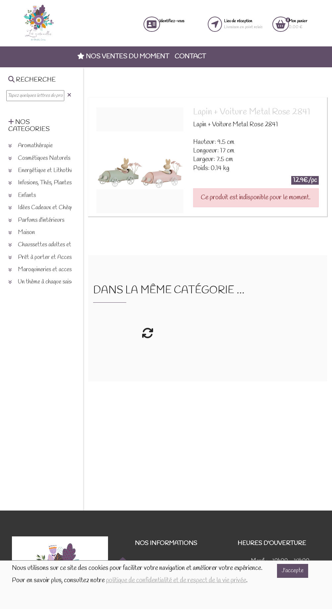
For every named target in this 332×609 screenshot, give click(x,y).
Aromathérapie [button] (30, 146)
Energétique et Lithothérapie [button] (46, 170)
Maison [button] (21, 232)
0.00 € (298, 24)
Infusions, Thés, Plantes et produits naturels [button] (63, 183)
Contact (190, 56)
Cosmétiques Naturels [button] (39, 158)
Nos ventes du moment (123, 56)
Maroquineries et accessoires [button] (46, 270)
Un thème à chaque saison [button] (42, 282)
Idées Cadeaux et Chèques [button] (43, 208)
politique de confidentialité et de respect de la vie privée (176, 580)
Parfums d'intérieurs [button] (36, 220)
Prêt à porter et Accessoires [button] (46, 257)
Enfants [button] (22, 195)
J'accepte (293, 571)
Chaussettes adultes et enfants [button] (48, 245)
